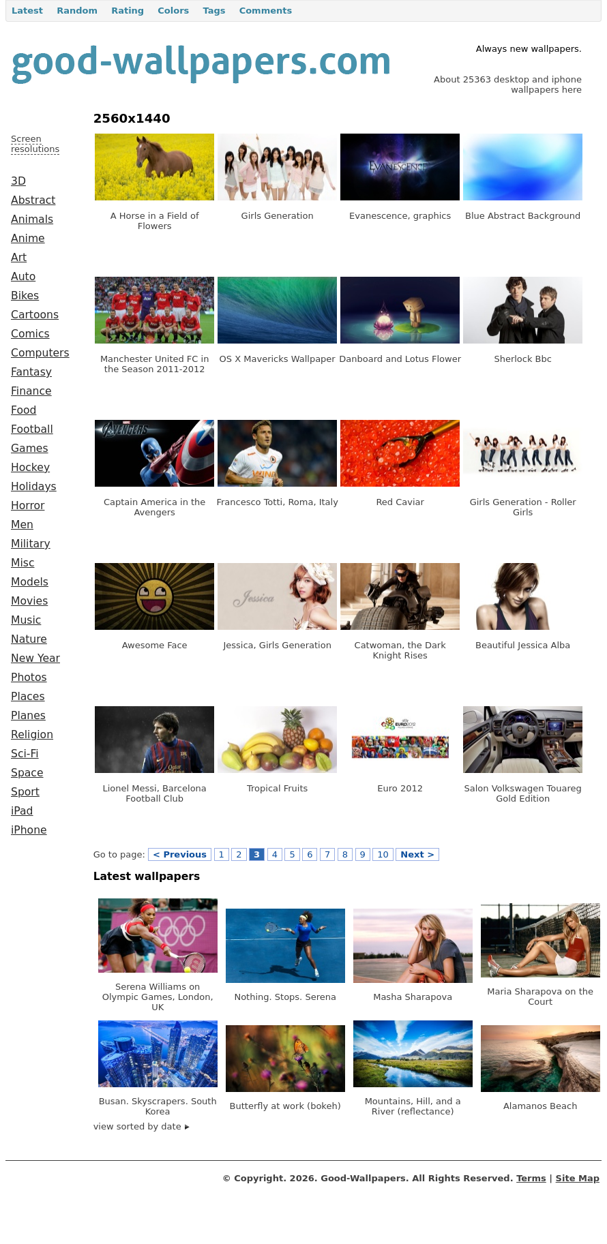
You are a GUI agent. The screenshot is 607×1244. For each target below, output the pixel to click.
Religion (32, 735)
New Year (35, 658)
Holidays (34, 487)
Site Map (577, 1178)
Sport (25, 792)
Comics (30, 334)
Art (19, 258)
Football (32, 429)
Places (28, 697)
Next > (417, 854)
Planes (28, 716)
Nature (29, 639)
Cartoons (35, 315)
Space (27, 773)
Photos (29, 677)
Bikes (25, 296)
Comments (266, 10)
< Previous (180, 854)
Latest (27, 10)
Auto (23, 277)
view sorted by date (141, 1126)
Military (30, 544)
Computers (40, 353)
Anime (28, 238)
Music (26, 620)
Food (23, 410)
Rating (127, 10)
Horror (27, 506)
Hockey (30, 467)
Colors (173, 10)
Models (29, 582)
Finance (31, 391)
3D (18, 181)
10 (383, 854)
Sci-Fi (25, 754)
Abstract (33, 200)
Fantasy (31, 372)
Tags (214, 10)
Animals (32, 219)
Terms (531, 1178)
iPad (22, 811)
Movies (29, 601)
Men (22, 525)
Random (77, 10)
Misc (23, 563)
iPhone (29, 830)
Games (29, 448)
